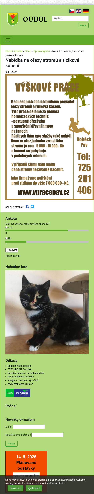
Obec (28, 51)
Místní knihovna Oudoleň (21, 376)
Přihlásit (11, 443)
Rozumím (15, 488)
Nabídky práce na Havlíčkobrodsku (26, 373)
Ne (8, 238)
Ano (8, 227)
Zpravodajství (42, 51)
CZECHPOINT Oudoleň (20, 369)
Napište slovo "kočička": (18, 435)
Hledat (83, 25)
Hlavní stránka (13, 51)
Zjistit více (34, 488)
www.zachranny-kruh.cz (20, 384)
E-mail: (9, 426)
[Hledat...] (70, 18)
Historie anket (12, 255)
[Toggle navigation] (7, 39)
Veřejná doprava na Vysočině (23, 380)
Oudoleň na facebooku (20, 365)
